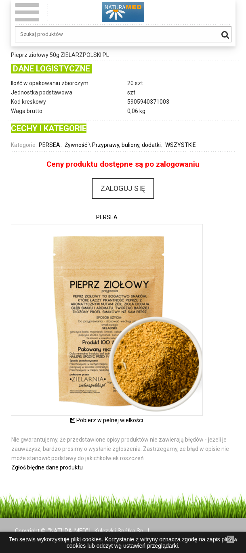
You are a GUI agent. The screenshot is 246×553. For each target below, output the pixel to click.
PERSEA (49, 145)
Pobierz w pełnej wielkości (106, 420)
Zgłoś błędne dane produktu (47, 467)
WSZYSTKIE (180, 145)
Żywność (76, 145)
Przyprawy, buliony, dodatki (126, 145)
